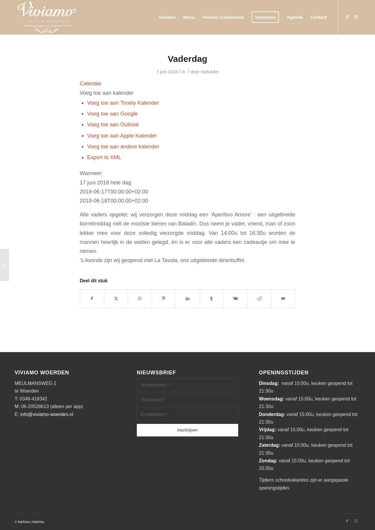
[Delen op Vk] (235, 299)
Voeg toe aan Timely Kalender (123, 103)
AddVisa (24, 522)
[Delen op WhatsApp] (140, 299)
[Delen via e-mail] (283, 299)
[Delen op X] (116, 299)
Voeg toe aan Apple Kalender (122, 135)
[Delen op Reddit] (259, 299)
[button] (107, 93)
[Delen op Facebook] (92, 299)
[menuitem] (167, 17)
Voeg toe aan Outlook (113, 124)
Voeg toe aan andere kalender (123, 146)
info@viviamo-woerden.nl (47, 414)
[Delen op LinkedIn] (188, 299)
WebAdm (210, 71)
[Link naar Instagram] (356, 17)
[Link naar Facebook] (347, 17)
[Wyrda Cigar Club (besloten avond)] (4, 265)
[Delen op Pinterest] (164, 299)
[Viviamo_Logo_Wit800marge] (47, 17)
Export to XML (104, 157)
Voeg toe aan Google (112, 114)
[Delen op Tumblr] (212, 299)
